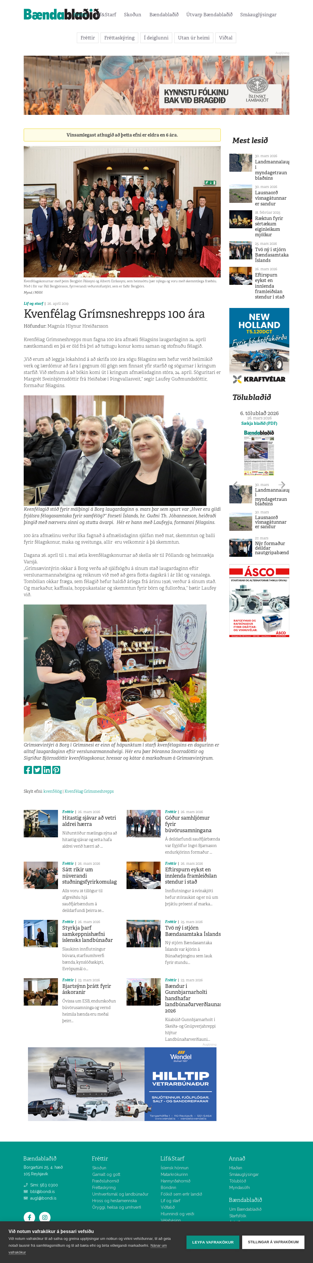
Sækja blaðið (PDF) (259, 423)
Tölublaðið (251, 397)
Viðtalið (168, 1207)
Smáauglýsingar (258, 14)
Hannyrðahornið (175, 1181)
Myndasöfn (239, 1187)
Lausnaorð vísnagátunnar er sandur (270, 198)
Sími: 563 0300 (41, 1185)
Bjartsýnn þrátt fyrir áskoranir (86, 989)
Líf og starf (33, 303)
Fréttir (80, 14)
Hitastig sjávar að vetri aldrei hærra (89, 821)
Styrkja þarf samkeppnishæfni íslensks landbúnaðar (87, 934)
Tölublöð (237, 1181)
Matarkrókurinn (174, 1174)
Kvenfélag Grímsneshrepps (89, 791)
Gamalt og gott (106, 1174)
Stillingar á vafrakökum (273, 1242)
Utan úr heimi (194, 38)
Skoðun (132, 14)
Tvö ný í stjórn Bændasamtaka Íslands (193, 931)
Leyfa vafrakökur (213, 1242)
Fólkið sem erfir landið (181, 1194)
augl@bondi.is (40, 1198)
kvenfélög (52, 791)
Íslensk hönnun (174, 1168)
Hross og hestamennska (114, 1200)
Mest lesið (250, 140)
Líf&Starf (105, 14)
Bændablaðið (163, 14)
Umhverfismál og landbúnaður (120, 1194)
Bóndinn (168, 1187)
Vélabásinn (171, 1220)
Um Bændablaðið (245, 1209)
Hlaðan (235, 1168)
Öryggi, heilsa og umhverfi (116, 1207)
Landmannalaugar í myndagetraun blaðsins (275, 170)
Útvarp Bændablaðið (209, 14)
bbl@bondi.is (39, 1191)
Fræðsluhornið (105, 1181)
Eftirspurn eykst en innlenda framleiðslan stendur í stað (191, 875)
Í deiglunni (156, 38)
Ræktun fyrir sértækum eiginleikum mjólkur (269, 226)
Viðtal (225, 38)
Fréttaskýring (119, 38)
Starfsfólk (237, 1216)
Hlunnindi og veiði (177, 1214)
